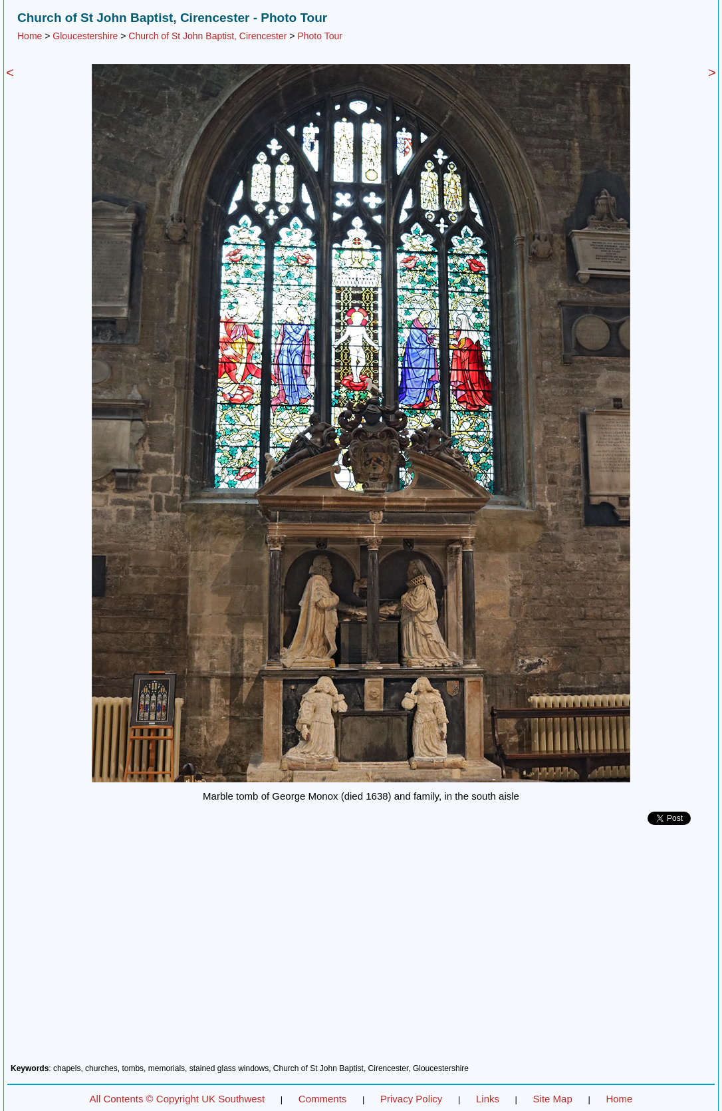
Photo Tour (319, 36)
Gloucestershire (85, 36)
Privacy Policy (411, 1098)
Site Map (552, 1098)
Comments (323, 1098)
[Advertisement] (361, 949)
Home (29, 36)
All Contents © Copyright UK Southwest (177, 1098)
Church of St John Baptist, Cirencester (207, 36)
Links (487, 1098)
